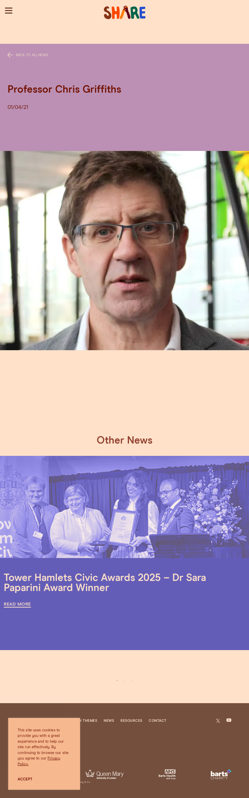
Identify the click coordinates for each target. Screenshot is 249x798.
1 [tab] (116, 680)
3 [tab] (132, 680)
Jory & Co (84, 782)
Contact (158, 721)
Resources (131, 721)
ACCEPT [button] (25, 779)
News (109, 721)
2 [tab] (124, 680)
